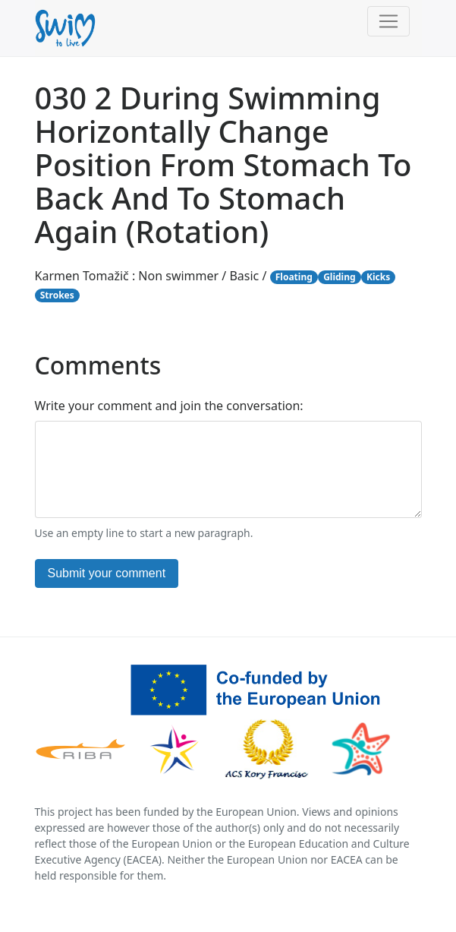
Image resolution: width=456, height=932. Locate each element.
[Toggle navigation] (388, 21)
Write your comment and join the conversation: (169, 405)
